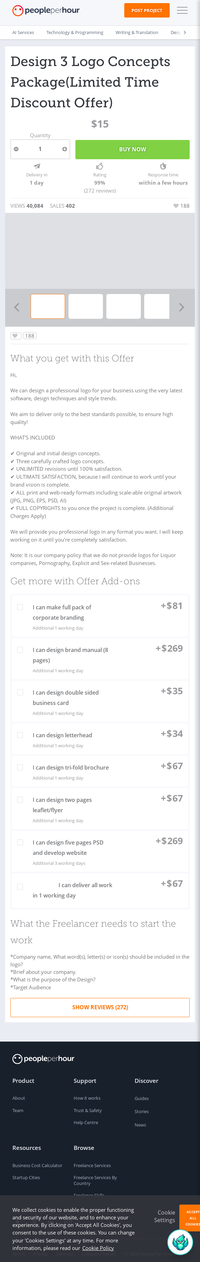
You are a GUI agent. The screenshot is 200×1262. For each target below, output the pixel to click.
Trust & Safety (88, 1104)
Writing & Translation (137, 32)
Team (17, 1104)
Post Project (146, 10)
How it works (87, 1092)
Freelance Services (92, 1159)
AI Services (23, 32)
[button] (181, 10)
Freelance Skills (89, 1189)
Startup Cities (26, 1171)
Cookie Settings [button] (164, 1216)
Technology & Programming (74, 32)
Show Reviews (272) (100, 1001)
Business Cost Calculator (37, 1159)
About (18, 1092)
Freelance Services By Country (95, 1174)
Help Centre (86, 1116)
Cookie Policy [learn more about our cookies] (98, 1247)
